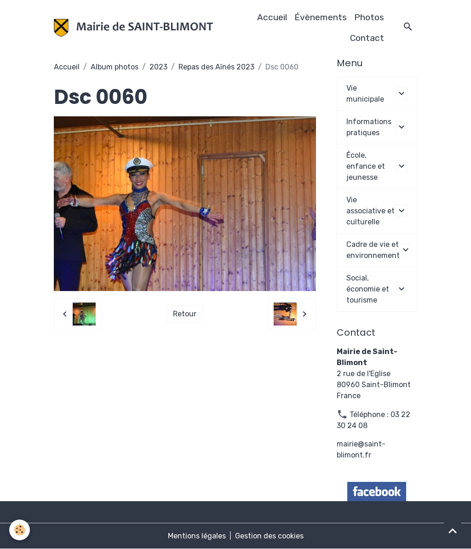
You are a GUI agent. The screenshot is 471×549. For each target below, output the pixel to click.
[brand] (133, 28)
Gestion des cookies (269, 536)
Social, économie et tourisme (367, 289)
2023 (158, 67)
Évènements (320, 17)
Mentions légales (197, 536)
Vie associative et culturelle (370, 210)
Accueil (272, 17)
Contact (367, 38)
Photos (369, 17)
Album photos (114, 67)
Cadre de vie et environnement (373, 250)
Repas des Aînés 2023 (216, 67)
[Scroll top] (452, 530)
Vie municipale (365, 93)
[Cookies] (19, 530)
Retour (184, 313)
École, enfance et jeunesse (365, 166)
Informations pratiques (368, 127)
